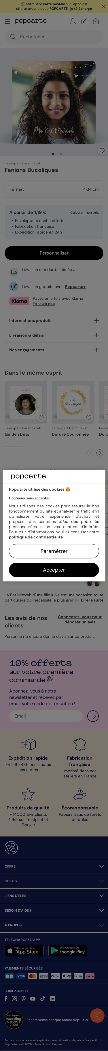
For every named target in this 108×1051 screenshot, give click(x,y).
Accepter (54, 569)
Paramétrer (54, 551)
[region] (54, 525)
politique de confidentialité (36, 537)
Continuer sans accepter (29, 498)
